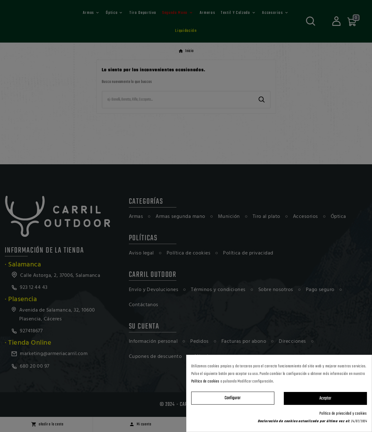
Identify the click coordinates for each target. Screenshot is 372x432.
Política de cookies (205, 381)
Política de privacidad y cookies (343, 414)
